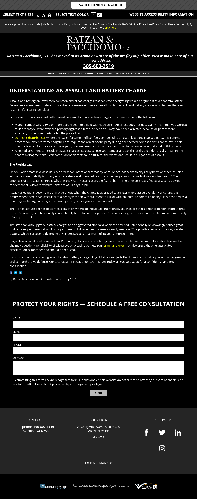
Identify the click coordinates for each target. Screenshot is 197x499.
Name (16, 318)
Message (18, 358)
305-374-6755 (38, 431)
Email (16, 331)
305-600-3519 (98, 66)
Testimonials (124, 73)
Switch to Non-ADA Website (101, 5)
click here (110, 27)
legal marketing (98, 487)
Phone (17, 345)
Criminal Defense (83, 73)
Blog (109, 73)
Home (50, 73)
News (100, 73)
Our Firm (63, 73)
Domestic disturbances (30, 138)
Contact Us (142, 73)
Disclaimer (105, 462)
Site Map (90, 462)
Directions (98, 436)
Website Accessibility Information (161, 14)
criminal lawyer (114, 245)
